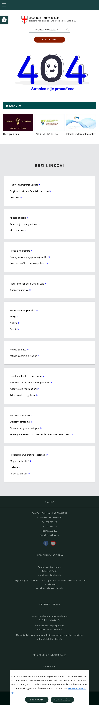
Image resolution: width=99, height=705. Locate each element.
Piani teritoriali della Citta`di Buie (27, 283)
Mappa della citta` (19, 461)
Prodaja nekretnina (20, 250)
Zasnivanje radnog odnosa (24, 224)
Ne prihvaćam (62, 699)
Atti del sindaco (18, 349)
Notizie (14, 322)
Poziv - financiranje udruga (24, 184)
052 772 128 (51, 522)
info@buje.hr (53, 535)
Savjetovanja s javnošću (22, 310)
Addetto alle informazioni (23, 388)
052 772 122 (51, 526)
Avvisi (13, 316)
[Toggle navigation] (4, 5)
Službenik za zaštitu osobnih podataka (30, 382)
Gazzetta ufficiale (19, 289)
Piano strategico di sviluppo (25, 428)
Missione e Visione (20, 415)
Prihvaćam (36, 699)
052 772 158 (51, 530)
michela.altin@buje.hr (53, 588)
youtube (53, 543)
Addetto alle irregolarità (23, 395)
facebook (45, 543)
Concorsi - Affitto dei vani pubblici (28, 263)
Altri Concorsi (17, 230)
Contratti (14, 197)
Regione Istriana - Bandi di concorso (29, 191)
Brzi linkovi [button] (49, 39)
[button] (4, 20)
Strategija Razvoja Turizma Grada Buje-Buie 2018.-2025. (40, 434)
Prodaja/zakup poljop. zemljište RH (29, 256)
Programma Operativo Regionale (28, 454)
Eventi (13, 329)
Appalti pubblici (18, 217)
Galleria (14, 467)
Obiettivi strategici (20, 421)
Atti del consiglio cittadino (23, 355)
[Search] (47, 30)
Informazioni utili (18, 473)
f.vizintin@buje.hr (53, 574)
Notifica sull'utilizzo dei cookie (26, 376)
